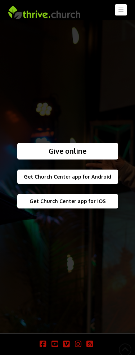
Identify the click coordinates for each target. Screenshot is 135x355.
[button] (121, 9)
